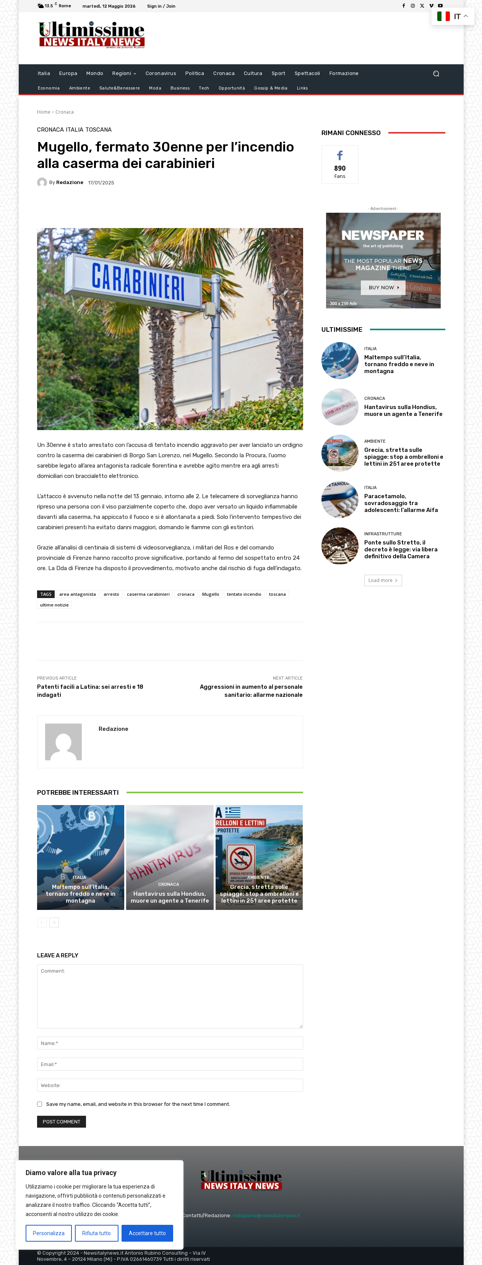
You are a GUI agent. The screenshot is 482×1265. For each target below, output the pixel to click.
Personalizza (49, 1233)
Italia (74, 130)
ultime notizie (54, 605)
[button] (436, 73)
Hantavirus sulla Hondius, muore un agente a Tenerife (170, 897)
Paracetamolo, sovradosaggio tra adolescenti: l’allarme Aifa (401, 503)
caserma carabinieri (148, 594)
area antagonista (77, 594)
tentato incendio (244, 594)
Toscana (98, 130)
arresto (111, 594)
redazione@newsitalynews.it (266, 1215)
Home (43, 112)
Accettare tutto (147, 1233)
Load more (383, 580)
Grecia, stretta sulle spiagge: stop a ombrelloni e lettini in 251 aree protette (259, 894)
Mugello (210, 594)
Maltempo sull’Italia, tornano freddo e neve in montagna (80, 894)
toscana (277, 594)
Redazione (69, 182)
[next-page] (54, 923)
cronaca (186, 594)
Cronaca (64, 112)
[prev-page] (42, 923)
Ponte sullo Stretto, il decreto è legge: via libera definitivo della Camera (401, 549)
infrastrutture (383, 534)
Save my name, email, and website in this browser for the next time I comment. (138, 1104)
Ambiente (258, 877)
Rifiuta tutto (96, 1233)
